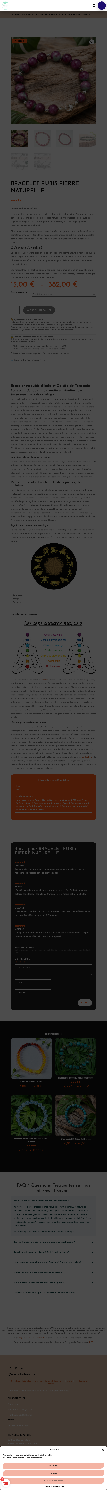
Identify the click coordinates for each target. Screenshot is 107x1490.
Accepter (53, 1465)
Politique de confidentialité (53, 1486)
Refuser (53, 1473)
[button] (102, 1449)
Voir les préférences (53, 1481)
